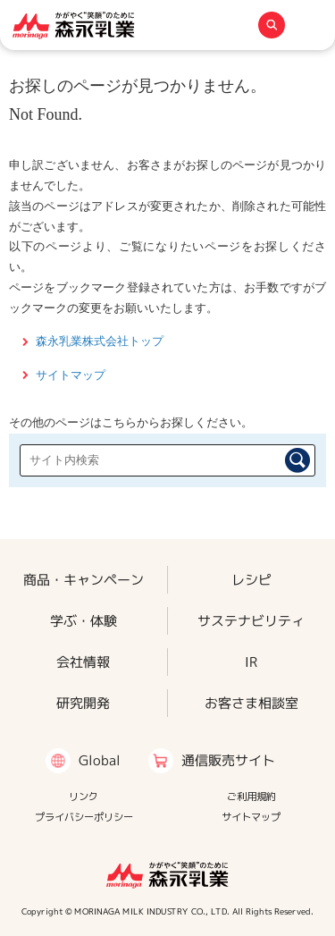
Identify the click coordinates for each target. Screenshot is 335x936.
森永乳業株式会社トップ (99, 341)
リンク (83, 796)
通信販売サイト (228, 760)
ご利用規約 (251, 796)
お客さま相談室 (251, 702)
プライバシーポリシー (84, 817)
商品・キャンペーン (83, 578)
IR (251, 661)
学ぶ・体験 (83, 620)
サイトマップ (70, 375)
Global (100, 760)
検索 (297, 460)
